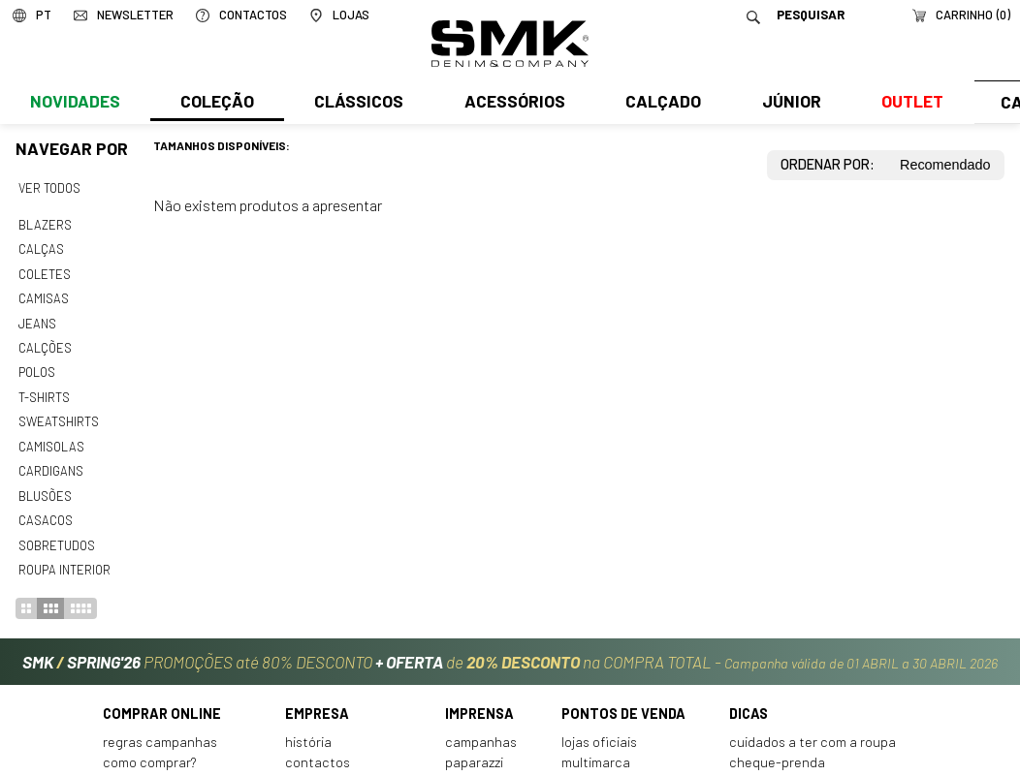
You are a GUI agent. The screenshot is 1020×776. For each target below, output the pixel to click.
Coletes (44, 271)
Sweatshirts (58, 413)
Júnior (786, 103)
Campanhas (481, 728)
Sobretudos (56, 533)
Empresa (317, 700)
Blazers (44, 224)
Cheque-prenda (777, 748)
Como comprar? (150, 748)
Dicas (748, 700)
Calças (40, 247)
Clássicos (356, 103)
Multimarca (595, 748)
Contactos (317, 748)
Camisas (42, 294)
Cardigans (49, 461)
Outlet (907, 103)
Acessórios (512, 103)
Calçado (659, 103)
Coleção (216, 103)
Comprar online (162, 700)
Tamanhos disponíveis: (221, 145)
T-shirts (44, 389)
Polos (36, 366)
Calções (44, 342)
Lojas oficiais (599, 728)
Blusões (45, 485)
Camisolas (50, 438)
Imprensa (479, 700)
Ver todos (49, 188)
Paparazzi (474, 748)
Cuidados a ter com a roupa (812, 728)
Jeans (36, 318)
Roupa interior (64, 556)
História (308, 728)
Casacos (44, 508)
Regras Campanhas (160, 728)
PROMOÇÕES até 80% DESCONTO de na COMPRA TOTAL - (510, 648)
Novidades (74, 103)
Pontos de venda (623, 700)
